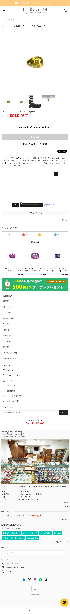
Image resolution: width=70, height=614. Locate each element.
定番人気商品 (8, 313)
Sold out (35, 137)
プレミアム (7, 307)
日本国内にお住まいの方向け (35, 144)
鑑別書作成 (7, 336)
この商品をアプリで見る (35, 213)
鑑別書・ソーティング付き (13, 359)
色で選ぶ (6, 324)
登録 (63, 412)
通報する (64, 220)
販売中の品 (7, 341)
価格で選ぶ (7, 330)
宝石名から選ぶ (8, 318)
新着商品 (6, 301)
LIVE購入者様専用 (10, 353)
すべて (9, 235)
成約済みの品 (8, 347)
